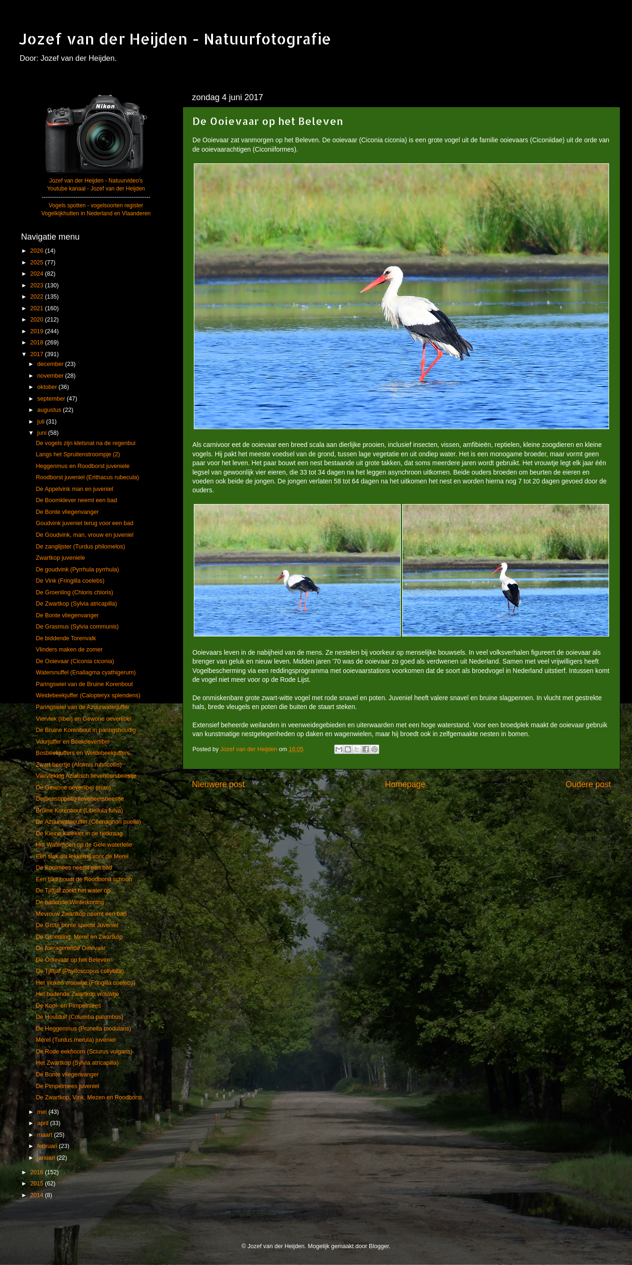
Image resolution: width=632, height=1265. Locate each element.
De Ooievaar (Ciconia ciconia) (75, 661)
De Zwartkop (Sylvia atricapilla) (76, 603)
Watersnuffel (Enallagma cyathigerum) (86, 672)
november (51, 376)
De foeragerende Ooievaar (70, 948)
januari (47, 1158)
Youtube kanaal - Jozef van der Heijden (96, 188)
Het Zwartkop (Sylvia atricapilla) (77, 1063)
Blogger (379, 1246)
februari (48, 1146)
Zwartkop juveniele (60, 558)
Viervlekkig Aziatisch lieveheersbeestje (86, 776)
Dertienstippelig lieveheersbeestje (80, 799)
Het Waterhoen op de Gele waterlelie (84, 844)
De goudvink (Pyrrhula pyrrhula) (77, 569)
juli (41, 421)
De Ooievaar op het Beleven (73, 960)
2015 (37, 1183)
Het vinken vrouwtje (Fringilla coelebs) (85, 983)
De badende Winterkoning (70, 902)
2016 (37, 1172)
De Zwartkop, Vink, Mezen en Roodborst (89, 1097)
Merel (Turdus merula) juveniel (75, 1040)
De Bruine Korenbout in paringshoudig (86, 730)
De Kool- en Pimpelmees (68, 1005)
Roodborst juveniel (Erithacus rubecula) (87, 477)
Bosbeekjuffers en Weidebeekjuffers (83, 753)
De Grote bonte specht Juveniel (77, 925)
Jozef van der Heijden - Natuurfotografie (175, 38)
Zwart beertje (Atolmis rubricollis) (78, 764)
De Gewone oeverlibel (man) (73, 787)
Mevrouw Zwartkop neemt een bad (81, 914)
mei (43, 1112)
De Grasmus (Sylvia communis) (77, 626)
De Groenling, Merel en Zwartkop (79, 937)
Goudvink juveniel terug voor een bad (84, 523)
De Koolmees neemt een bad (74, 867)
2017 (37, 354)
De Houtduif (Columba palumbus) (79, 1017)
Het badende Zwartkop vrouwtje (77, 994)
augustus (50, 410)
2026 (37, 251)
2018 (37, 342)
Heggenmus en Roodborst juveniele (82, 466)
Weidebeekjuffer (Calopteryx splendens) (88, 695)
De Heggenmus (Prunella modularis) (83, 1028)
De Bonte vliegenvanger (67, 512)
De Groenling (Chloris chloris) (74, 592)
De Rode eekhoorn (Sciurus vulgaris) (84, 1051)
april (43, 1123)
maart (45, 1135)
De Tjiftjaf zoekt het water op (73, 890)
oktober (48, 387)
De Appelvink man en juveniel (74, 489)
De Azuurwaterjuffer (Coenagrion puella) (88, 822)
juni (42, 433)
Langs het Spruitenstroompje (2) (78, 454)
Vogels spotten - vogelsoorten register (96, 205)
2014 (37, 1195)
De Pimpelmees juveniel (67, 1086)
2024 (37, 274)
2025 (37, 262)
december (51, 364)
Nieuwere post (218, 784)
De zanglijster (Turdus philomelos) (80, 546)
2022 (37, 296)
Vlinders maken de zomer (69, 649)
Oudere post (588, 784)
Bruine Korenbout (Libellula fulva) (79, 810)
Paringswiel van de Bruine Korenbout (84, 684)
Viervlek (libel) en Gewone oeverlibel (83, 719)
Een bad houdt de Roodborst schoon (84, 879)
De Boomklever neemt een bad (76, 500)
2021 (37, 308)
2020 (37, 319)
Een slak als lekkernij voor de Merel (82, 856)
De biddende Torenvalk (66, 638)
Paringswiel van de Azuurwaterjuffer (82, 707)
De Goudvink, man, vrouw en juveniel (84, 535)
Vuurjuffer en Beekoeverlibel (73, 742)
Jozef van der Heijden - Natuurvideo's (96, 180)
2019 (37, 331)
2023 (37, 285)
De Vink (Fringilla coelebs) (70, 581)
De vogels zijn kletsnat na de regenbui (85, 443)
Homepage (405, 784)
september (52, 398)
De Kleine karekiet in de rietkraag (79, 833)
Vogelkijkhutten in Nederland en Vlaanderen (96, 213)
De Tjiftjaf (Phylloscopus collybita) (80, 971)
